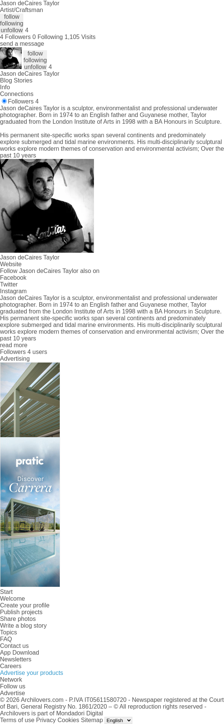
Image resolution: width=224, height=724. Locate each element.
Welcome (12, 598)
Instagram (13, 291)
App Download (19, 652)
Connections (16, 94)
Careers (10, 666)
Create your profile (25, 605)
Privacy (46, 720)
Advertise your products (31, 673)
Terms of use (17, 720)
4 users (37, 352)
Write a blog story (23, 625)
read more (13, 345)
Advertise (12, 693)
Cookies (68, 720)
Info (5, 87)
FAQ (6, 639)
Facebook (13, 277)
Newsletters (16, 659)
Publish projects (21, 612)
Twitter (9, 284)
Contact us (14, 646)
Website (11, 264)
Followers (23, 101)
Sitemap (92, 720)
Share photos (18, 619)
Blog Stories (16, 80)
